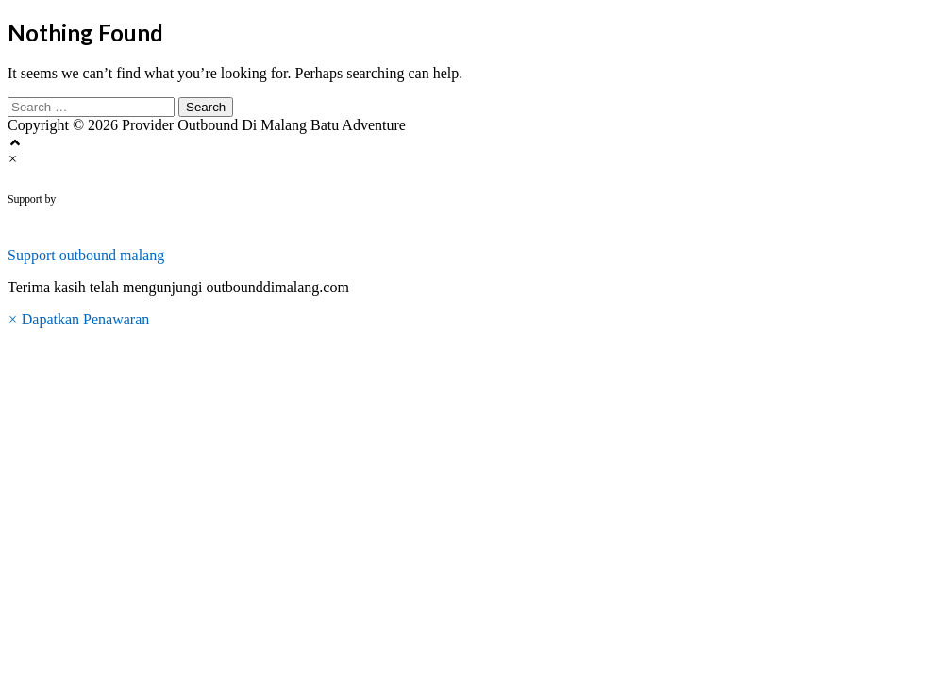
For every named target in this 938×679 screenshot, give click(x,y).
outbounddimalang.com (172, 198)
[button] (469, 247)
